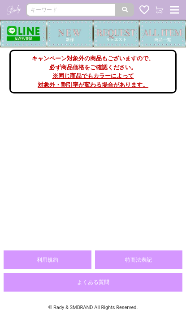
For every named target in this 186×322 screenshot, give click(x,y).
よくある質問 (93, 282)
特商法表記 (138, 260)
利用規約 (47, 260)
